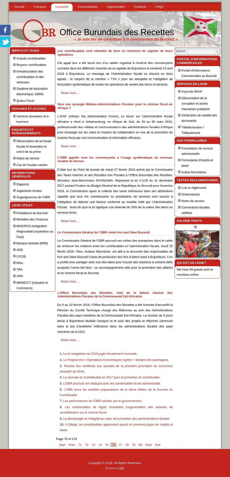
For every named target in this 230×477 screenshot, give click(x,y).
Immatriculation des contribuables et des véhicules (30, 77)
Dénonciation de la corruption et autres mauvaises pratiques (195, 103)
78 (126, 445)
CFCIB (21, 256)
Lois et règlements (193, 188)
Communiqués (88, 6)
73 (93, 445)
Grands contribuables (31, 58)
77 (120, 445)
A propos (40, 6)
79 (133, 445)
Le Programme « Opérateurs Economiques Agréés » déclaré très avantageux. (116, 360)
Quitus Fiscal (25, 100)
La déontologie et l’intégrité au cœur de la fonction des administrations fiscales (116, 418)
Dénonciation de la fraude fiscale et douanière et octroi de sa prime (33, 146)
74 (100, 445)
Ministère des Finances (32, 219)
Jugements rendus (29, 191)
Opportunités (115, 6)
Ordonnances (190, 194)
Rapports (22, 184)
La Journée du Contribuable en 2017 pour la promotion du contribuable (111, 377)
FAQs (159, 6)
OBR (121, 468)
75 (106, 445)
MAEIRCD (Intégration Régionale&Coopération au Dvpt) (34, 231)
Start (62, 445)
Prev (72, 445)
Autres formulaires (193, 172)
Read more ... (70, 93)
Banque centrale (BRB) (32, 243)
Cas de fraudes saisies (32, 165)
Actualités (61, 6)
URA (19, 276)
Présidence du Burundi (32, 213)
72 (86, 445)
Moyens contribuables (31, 65)
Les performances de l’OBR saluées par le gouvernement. (102, 401)
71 (80, 445)
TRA (19, 269)
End (157, 445)
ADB (19, 250)
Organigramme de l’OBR (33, 197)
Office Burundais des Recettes (117, 32)
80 (140, 445)
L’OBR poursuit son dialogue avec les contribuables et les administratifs (111, 383)
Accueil (19, 6)
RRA (19, 263)
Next (148, 445)
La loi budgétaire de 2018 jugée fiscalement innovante (100, 353)
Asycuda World (191, 91)
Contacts (140, 6)
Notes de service (27, 158)
